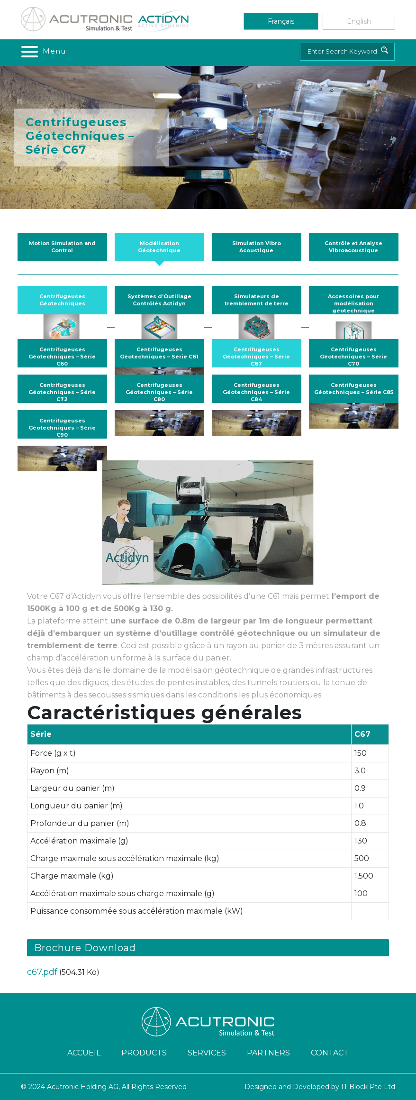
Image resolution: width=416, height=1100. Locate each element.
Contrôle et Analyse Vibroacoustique (353, 247)
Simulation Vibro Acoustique (256, 247)
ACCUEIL (83, 1052)
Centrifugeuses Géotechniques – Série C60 (62, 356)
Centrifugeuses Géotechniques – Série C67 (256, 356)
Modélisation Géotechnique (159, 247)
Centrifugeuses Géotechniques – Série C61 (159, 353)
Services (207, 1052)
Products (144, 1052)
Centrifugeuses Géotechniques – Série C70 (353, 356)
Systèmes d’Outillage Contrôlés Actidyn (159, 300)
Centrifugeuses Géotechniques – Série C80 (159, 392)
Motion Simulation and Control (62, 247)
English (359, 21)
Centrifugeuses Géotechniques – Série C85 (353, 388)
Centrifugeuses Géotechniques (62, 300)
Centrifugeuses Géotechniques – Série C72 (62, 392)
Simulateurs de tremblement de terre (257, 300)
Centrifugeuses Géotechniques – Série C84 (256, 392)
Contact (330, 1052)
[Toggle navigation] (42, 51)
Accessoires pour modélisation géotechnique (353, 303)
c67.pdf (42, 972)
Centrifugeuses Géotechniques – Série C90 (62, 427)
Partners (268, 1052)
